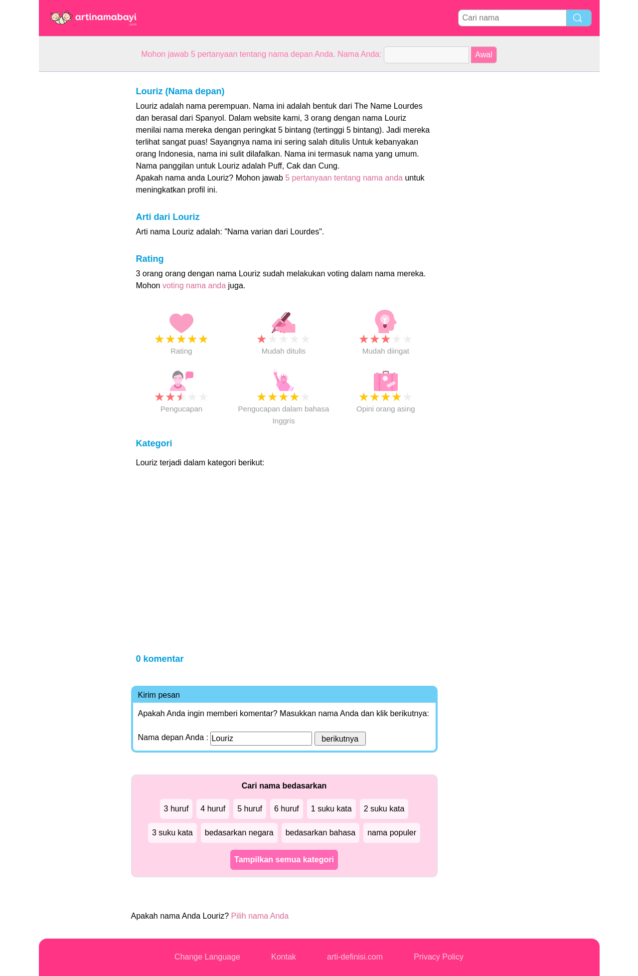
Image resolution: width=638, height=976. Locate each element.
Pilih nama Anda (260, 916)
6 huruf (286, 808)
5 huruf (249, 808)
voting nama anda (194, 285)
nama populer (391, 832)
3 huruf (176, 808)
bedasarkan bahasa (321, 832)
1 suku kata (331, 808)
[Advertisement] (79, 221)
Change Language (207, 957)
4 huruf (212, 808)
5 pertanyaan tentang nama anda (344, 178)
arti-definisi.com (355, 957)
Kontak (283, 957)
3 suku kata (172, 832)
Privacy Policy (439, 957)
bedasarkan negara (239, 832)
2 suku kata (384, 808)
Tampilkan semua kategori (284, 859)
